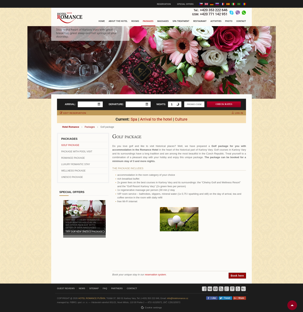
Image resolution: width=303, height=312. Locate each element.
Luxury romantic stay (75, 164)
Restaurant (200, 21)
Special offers (185, 4)
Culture (181, 119)
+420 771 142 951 (213, 14)
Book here (237, 275)
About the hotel (118, 21)
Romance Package (73, 158)
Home (102, 21)
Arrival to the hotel (156, 119)
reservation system (155, 274)
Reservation (164, 4)
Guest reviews (66, 288)
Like (213, 298)
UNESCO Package (72, 177)
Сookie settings (153, 307)
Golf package (70, 145)
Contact (241, 21)
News (82, 288)
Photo (228, 21)
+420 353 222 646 (213, 10)
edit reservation (73, 113)
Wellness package (73, 170)
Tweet (226, 298)
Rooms (135, 21)
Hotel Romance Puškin (91, 298)
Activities (215, 21)
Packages (148, 21)
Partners (117, 288)
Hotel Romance (70, 127)
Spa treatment (181, 21)
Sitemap (94, 288)
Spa (134, 119)
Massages (163, 21)
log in (237, 113)
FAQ (105, 288)
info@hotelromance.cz (177, 298)
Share (240, 298)
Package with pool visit (76, 151)
